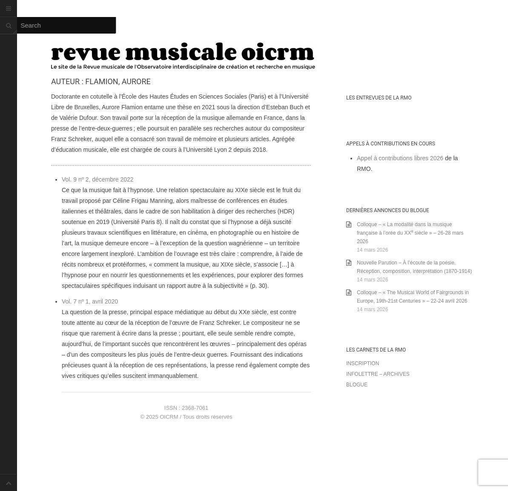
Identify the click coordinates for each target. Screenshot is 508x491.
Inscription (362, 363)
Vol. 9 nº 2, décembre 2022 (98, 179)
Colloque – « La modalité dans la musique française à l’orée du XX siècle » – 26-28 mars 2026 (410, 232)
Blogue (356, 385)
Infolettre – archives (378, 374)
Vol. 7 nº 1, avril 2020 (90, 301)
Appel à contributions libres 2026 (400, 158)
